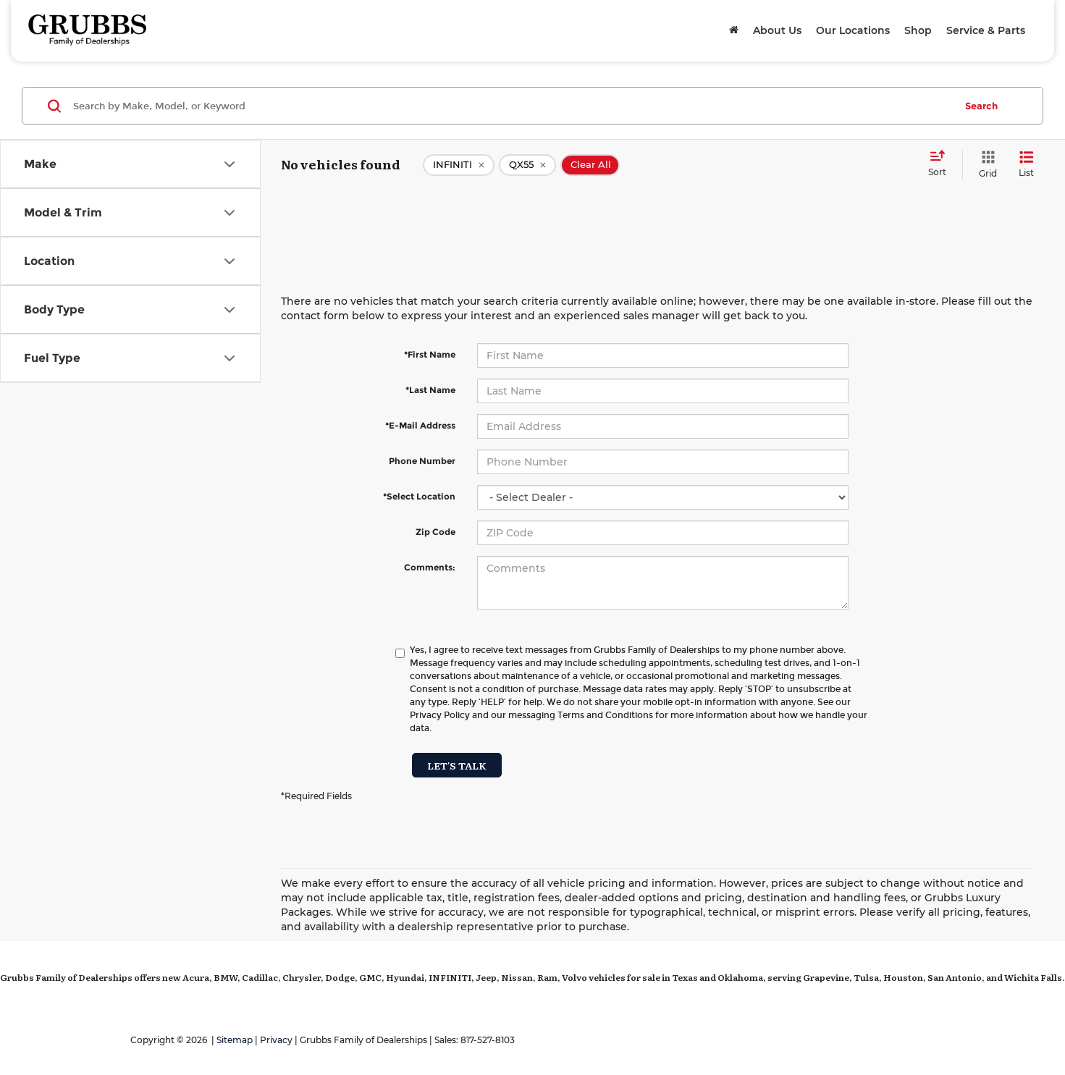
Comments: (429, 567)
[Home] (734, 30)
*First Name (429, 354)
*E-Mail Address (420, 425)
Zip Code (435, 531)
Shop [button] (918, 30)
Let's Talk (457, 765)
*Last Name (430, 389)
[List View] (1026, 165)
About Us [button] (777, 30)
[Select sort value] (941, 164)
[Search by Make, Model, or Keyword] (512, 105)
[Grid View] (985, 165)
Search (981, 105)
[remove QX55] (527, 165)
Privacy (276, 1039)
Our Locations (853, 30)
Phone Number (422, 460)
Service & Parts (985, 30)
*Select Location (419, 496)
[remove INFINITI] (458, 165)
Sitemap (234, 1039)
